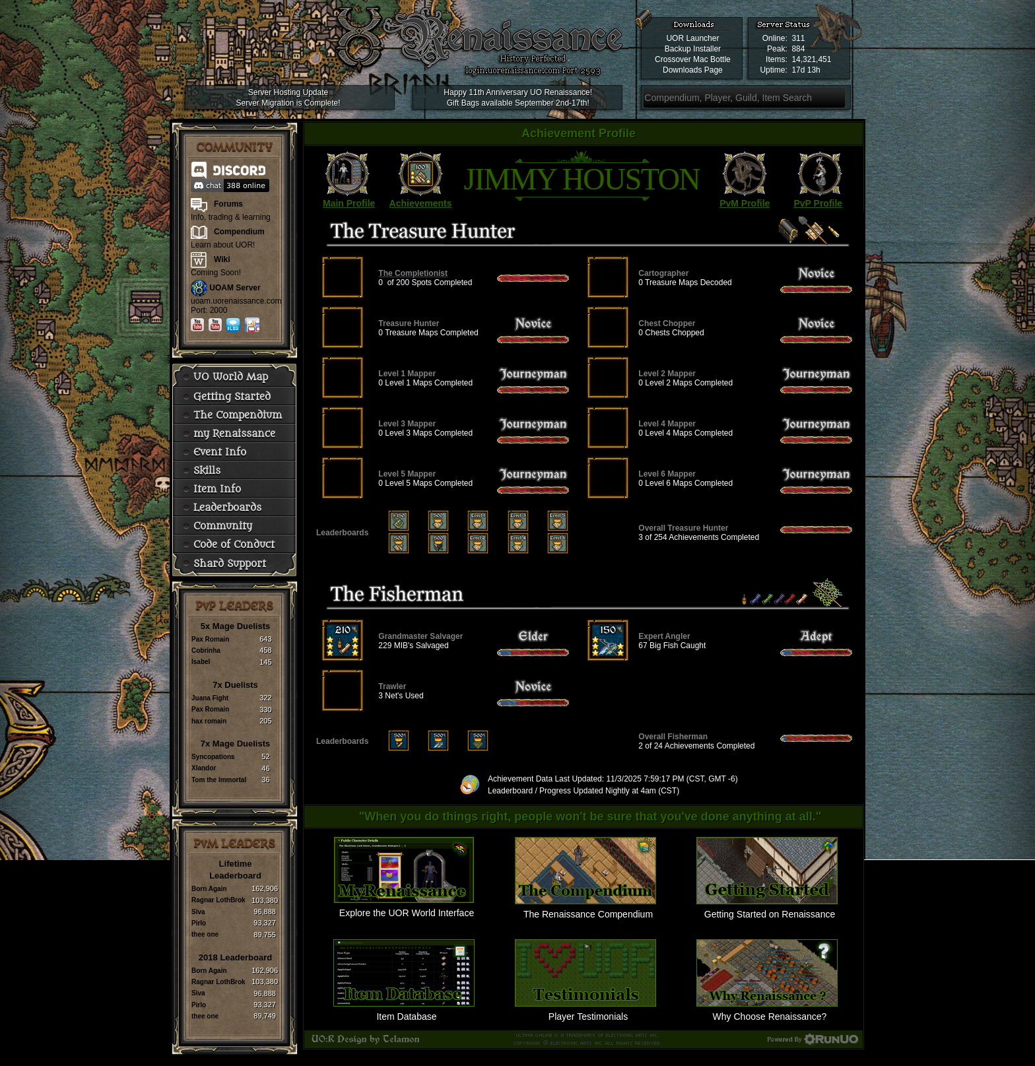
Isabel (200, 661)
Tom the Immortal (218, 779)
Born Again (209, 888)
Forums (228, 204)
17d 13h (805, 70)
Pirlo (198, 923)
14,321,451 (811, 59)
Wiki (222, 259)
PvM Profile (744, 203)
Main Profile (349, 203)
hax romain (208, 721)
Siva (198, 912)
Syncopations (213, 756)
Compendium (239, 231)
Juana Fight (209, 698)
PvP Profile (817, 203)
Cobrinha (205, 650)
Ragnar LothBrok (218, 900)
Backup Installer (693, 48)
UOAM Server (234, 287)
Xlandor (203, 768)
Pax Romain (210, 639)
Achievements (420, 203)
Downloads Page (693, 70)
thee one (204, 934)
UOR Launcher (692, 38)
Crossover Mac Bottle (693, 59)
